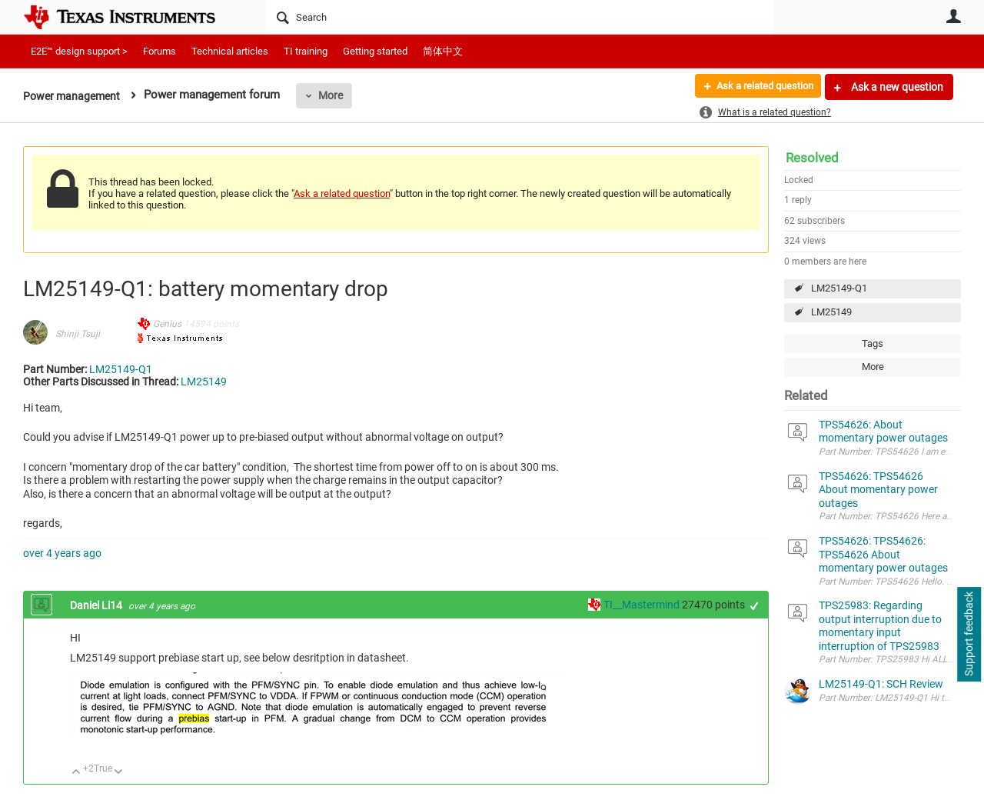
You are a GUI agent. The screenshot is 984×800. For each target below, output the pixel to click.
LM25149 (831, 312)
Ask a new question (896, 87)
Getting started (375, 51)
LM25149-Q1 (839, 288)
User (953, 16)
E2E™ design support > (79, 51)
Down (118, 772)
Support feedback (968, 634)
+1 (754, 606)
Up (76, 772)
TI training (305, 51)
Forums (159, 51)
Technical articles (229, 51)
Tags (872, 343)
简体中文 (443, 51)
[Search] (519, 17)
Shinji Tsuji (77, 333)
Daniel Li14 (97, 605)
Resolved (812, 157)
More (336, 95)
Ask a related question (758, 87)
